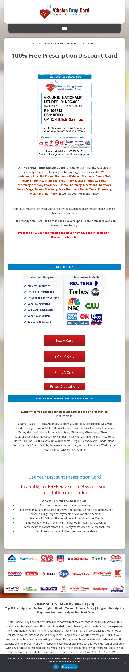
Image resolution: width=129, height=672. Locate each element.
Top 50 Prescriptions (18, 608)
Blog (92, 604)
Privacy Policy (85, 608)
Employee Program (49, 612)
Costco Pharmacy (70, 185)
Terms (69, 608)
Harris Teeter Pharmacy (95, 189)
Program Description (110, 608)
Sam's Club (103, 176)
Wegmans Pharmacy (43, 193)
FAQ (54, 604)
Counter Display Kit (73, 604)
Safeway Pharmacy (44, 185)
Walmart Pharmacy (82, 176)
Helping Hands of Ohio (79, 612)
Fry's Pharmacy (69, 189)
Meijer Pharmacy (86, 180)
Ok (55, 667)
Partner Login (43, 608)
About (58, 608)
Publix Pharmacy (32, 180)
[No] (124, 663)
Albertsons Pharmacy (97, 185)
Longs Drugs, (25, 189)
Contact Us (42, 604)
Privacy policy (69, 667)
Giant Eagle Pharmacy (59, 180)
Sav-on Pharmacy (46, 189)
